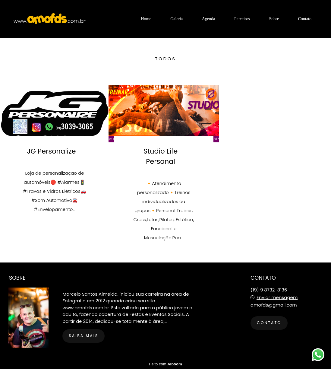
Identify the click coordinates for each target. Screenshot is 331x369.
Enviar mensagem (277, 297)
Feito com (165, 364)
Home (146, 19)
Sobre (274, 19)
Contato (304, 19)
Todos (165, 58)
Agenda (208, 19)
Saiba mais (83, 335)
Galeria (176, 19)
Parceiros (242, 19)
